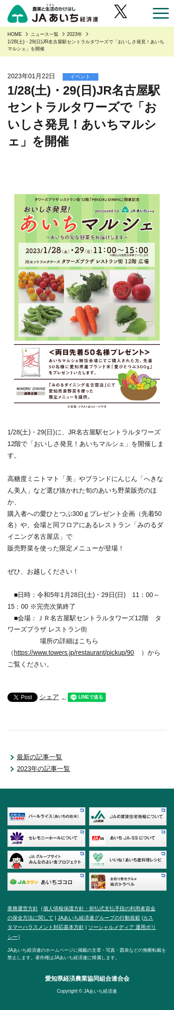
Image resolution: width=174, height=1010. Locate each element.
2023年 (74, 34)
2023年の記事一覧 (43, 768)
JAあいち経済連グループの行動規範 (99, 918)
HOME (14, 34)
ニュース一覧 (44, 34)
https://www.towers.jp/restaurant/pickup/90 (74, 652)
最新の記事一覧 (39, 757)
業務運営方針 (22, 908)
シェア (49, 697)
